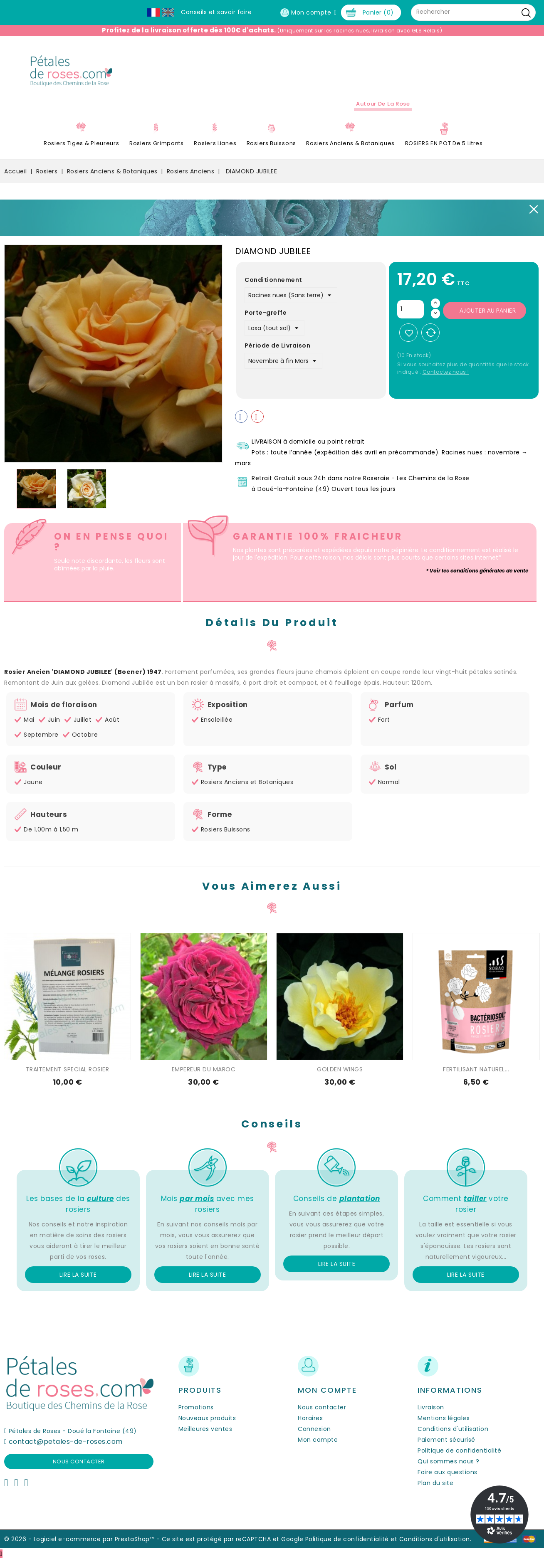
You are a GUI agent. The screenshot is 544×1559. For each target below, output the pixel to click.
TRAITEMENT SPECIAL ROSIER (67, 1069)
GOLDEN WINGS (340, 1069)
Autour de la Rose (383, 104)
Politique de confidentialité (459, 1450)
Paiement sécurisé (446, 1440)
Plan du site (435, 1483)
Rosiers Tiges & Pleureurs (81, 143)
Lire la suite (78, 1274)
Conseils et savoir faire (216, 12)
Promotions (196, 1407)
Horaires (310, 1418)
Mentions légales (444, 1418)
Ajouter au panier (488, 310)
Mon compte (318, 1440)
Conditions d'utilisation (453, 1429)
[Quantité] (410, 309)
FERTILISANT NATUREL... (476, 1069)
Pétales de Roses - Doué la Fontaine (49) (73, 1431)
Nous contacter (79, 1461)
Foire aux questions (447, 1472)
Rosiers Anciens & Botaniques (350, 143)
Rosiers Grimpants (156, 143)
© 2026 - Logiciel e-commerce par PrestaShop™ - (83, 1539)
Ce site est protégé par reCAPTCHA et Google (233, 1539)
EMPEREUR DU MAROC (204, 1069)
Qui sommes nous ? (449, 1461)
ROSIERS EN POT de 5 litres (444, 143)
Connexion (314, 1429)
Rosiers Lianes (215, 143)
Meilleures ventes (205, 1429)
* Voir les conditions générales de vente (477, 570)
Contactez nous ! (446, 371)
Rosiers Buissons (271, 143)
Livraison (431, 1407)
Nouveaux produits (207, 1418)
